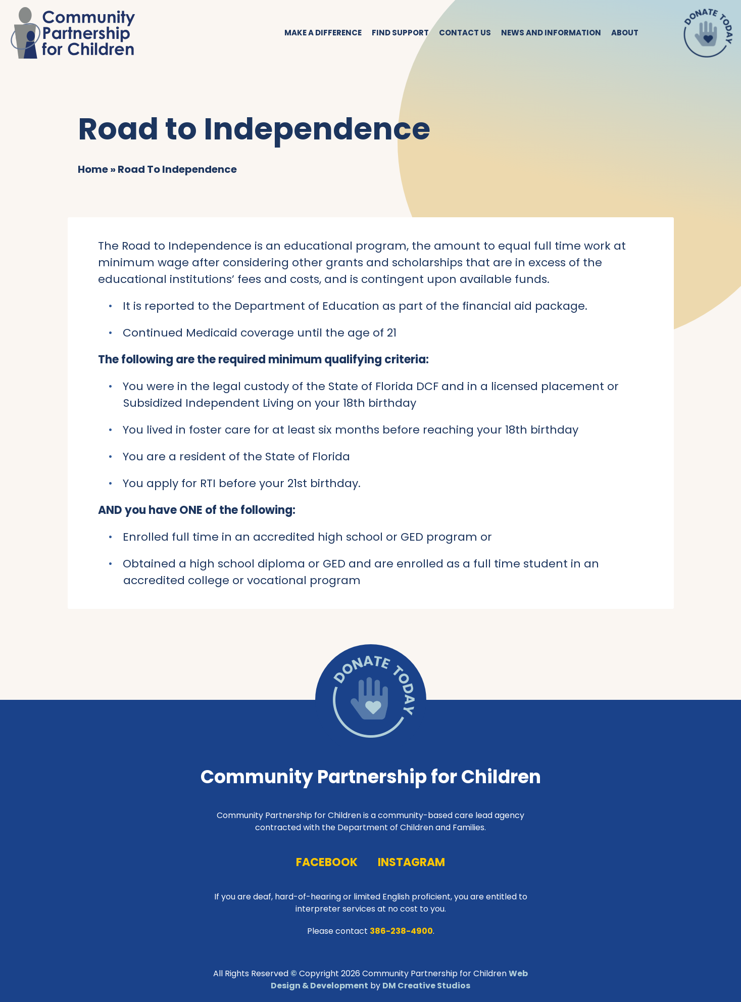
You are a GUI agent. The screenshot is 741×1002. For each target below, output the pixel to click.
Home (93, 169)
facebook (327, 862)
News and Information (551, 32)
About (624, 32)
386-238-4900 (401, 931)
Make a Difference (323, 32)
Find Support (400, 32)
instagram (411, 862)
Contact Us (465, 32)
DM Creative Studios (426, 985)
